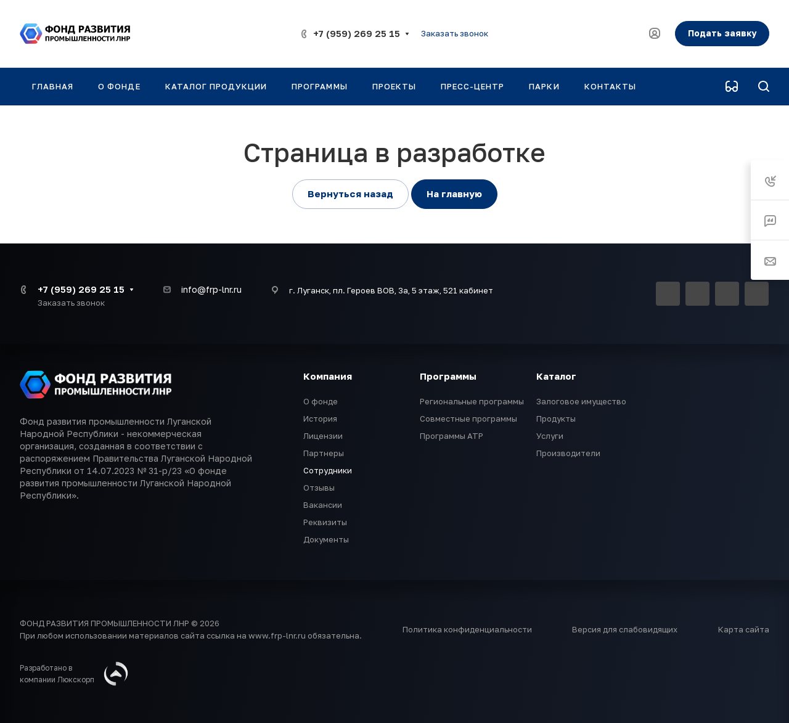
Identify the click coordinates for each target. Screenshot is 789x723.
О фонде (320, 401)
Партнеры (323, 453)
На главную (454, 193)
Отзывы (319, 487)
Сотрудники (327, 470)
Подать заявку (722, 33)
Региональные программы (472, 401)
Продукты (556, 418)
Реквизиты (325, 522)
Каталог (556, 376)
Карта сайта (743, 629)
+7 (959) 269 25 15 (356, 33)
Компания (327, 376)
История (320, 418)
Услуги (549, 436)
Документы (326, 539)
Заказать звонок (454, 33)
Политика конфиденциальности (467, 629)
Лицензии (323, 436)
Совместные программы (468, 418)
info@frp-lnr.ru (211, 289)
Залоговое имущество (581, 401)
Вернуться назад (350, 193)
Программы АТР (451, 436)
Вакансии (322, 505)
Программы (448, 376)
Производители (568, 453)
